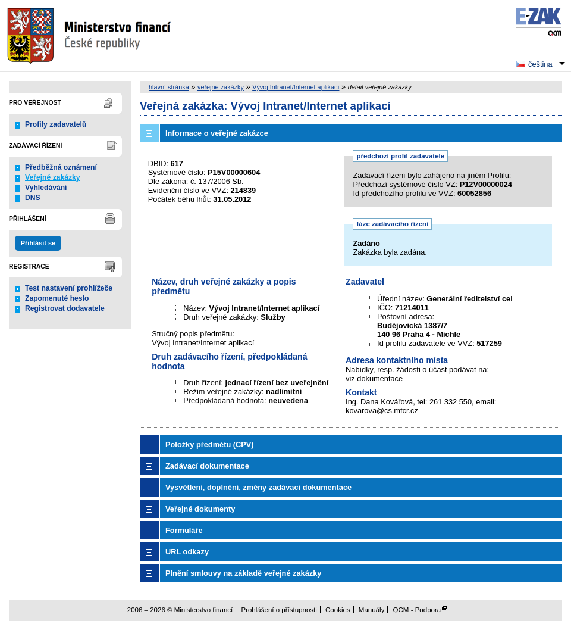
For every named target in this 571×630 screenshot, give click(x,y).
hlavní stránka (169, 87)
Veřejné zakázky (52, 177)
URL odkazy (187, 551)
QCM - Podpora (417, 609)
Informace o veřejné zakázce (216, 133)
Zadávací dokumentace (207, 465)
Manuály (372, 609)
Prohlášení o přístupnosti (278, 609)
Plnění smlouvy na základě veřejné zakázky (243, 573)
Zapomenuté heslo (57, 298)
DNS (32, 198)
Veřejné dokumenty (200, 508)
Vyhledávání (46, 187)
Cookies (337, 609)
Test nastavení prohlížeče (68, 288)
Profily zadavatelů (55, 124)
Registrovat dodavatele (65, 308)
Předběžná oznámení (61, 167)
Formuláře (184, 530)
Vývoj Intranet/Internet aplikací (295, 87)
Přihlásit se (38, 243)
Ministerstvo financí (90, 36)
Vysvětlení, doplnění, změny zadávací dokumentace (258, 487)
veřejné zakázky (220, 87)
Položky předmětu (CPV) (209, 444)
